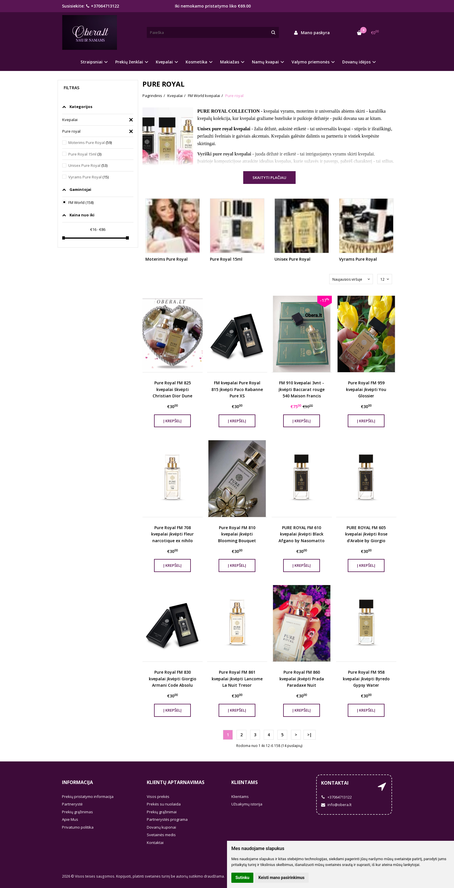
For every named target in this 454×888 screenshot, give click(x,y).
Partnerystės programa (167, 819)
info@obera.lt (336, 804)
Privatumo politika (78, 827)
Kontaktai (155, 842)
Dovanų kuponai (161, 827)
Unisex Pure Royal (87, 165)
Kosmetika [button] (196, 62)
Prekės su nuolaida (164, 804)
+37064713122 (102, 6)
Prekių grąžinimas (77, 811)
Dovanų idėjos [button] (356, 62)
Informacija (77, 782)
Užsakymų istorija (246, 804)
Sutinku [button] (242, 877)
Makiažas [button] (229, 62)
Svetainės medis (161, 834)
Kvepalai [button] (164, 62)
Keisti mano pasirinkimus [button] (282, 877)
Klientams (244, 782)
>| (309, 734)
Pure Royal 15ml (84, 154)
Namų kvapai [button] (265, 62)
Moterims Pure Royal (90, 142)
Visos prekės (158, 796)
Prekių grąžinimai (162, 811)
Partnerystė (72, 804)
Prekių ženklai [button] (129, 62)
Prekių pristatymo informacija (88, 796)
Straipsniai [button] (91, 62)
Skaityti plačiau (269, 177)
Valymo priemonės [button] (310, 62)
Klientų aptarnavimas (175, 782)
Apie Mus (70, 819)
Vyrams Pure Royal (88, 177)
